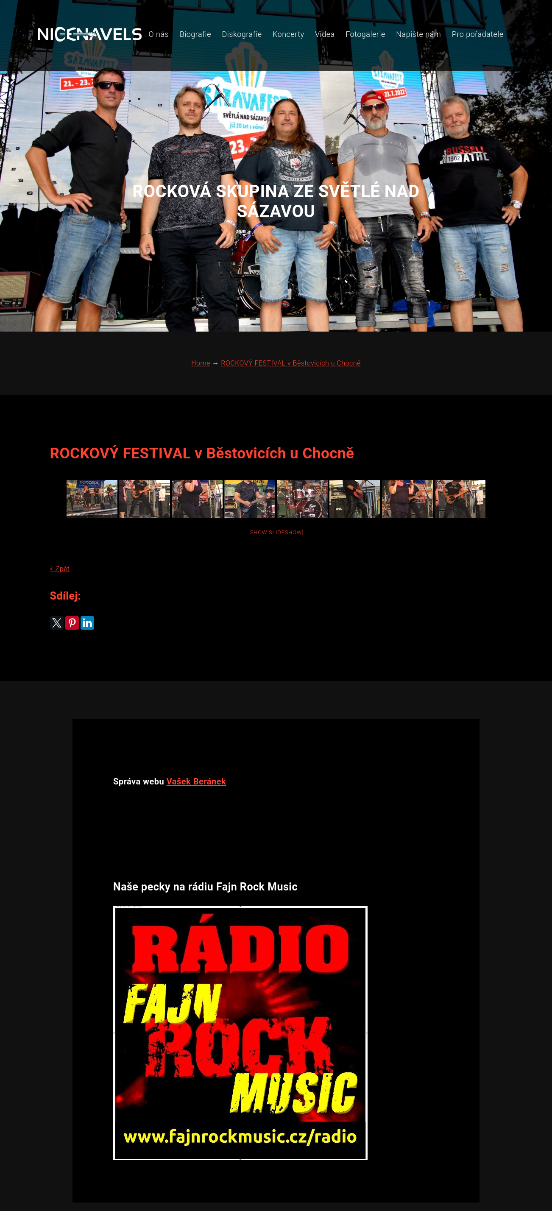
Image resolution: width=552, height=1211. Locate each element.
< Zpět (57, 529)
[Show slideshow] (276, 492)
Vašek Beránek (196, 729)
